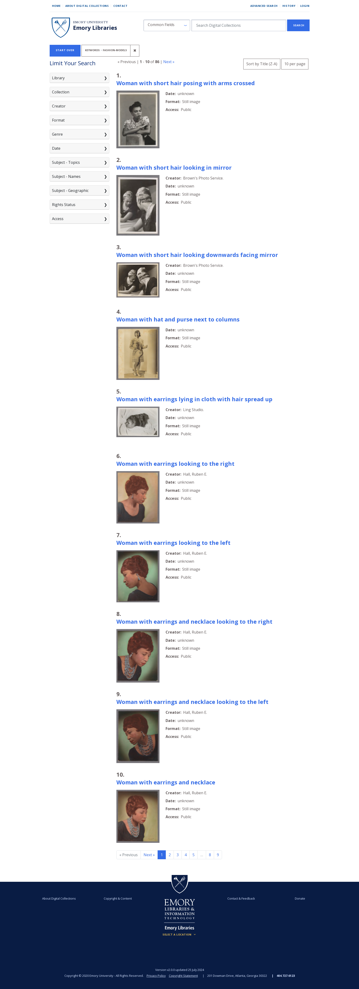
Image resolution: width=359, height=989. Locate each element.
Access (57, 218)
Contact (120, 6)
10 (294, 63)
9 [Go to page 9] (218, 854)
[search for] (238, 25)
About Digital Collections (87, 6)
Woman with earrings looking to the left (173, 542)
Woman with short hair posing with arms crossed (185, 83)
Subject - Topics (66, 162)
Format (58, 120)
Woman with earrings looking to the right (175, 463)
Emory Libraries (95, 28)
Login (305, 6)
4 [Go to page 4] (186, 854)
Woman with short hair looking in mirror (174, 167)
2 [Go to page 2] (170, 854)
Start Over (65, 50)
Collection (60, 92)
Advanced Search (264, 6)
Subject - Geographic (70, 190)
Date (56, 148)
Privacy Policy (156, 976)
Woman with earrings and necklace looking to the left (192, 702)
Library (58, 77)
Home (56, 6)
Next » (168, 61)
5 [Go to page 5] (193, 854)
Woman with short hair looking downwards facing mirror (197, 255)
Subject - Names (66, 176)
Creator (59, 106)
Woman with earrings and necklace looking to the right (194, 621)
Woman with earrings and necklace (165, 782)
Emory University (90, 22)
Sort (261, 63)
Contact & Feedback (241, 898)
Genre (57, 134)
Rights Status (63, 204)
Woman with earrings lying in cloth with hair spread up (194, 399)
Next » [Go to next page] (149, 854)
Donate (300, 898)
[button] (166, 25)
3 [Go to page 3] (178, 854)
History (289, 6)
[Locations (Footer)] (179, 934)
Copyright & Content (118, 898)
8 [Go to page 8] (210, 854)
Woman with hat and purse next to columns (178, 319)
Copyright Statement (183, 976)
